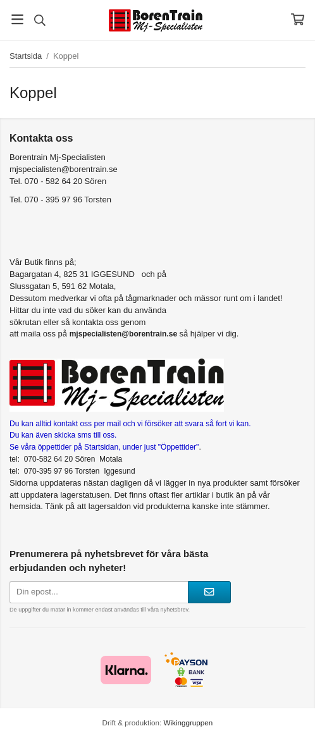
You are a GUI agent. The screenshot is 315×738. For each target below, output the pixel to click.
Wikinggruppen (188, 722)
